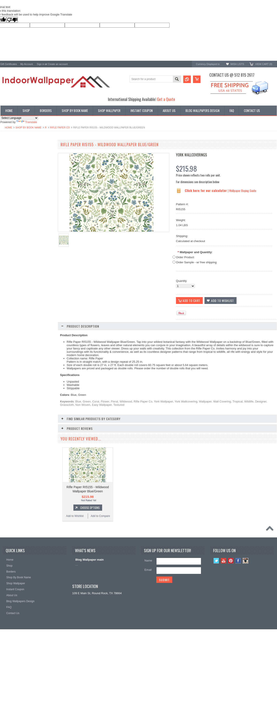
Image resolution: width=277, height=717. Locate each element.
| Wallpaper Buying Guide (242, 190)
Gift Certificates (8, 64)
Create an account (58, 64)
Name (148, 627)
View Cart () (263, 64)
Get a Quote (166, 99)
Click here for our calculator (206, 190)
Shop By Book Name (28, 127)
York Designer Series (13, 158)
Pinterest (231, 627)
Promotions (7, 161)
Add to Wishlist (13, 291)
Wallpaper (6, 154)
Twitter (216, 627)
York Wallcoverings (191, 154)
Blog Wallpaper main (89, 626)
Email (148, 636)
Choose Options (29, 283)
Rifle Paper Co (60, 127)
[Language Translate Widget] (19, 118)
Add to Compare (40, 291)
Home (8, 127)
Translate (26, 122)
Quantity (181, 281)
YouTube (223, 627)
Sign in (40, 64)
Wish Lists (237, 64)
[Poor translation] (12, 20)
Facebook (238, 627)
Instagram (245, 627)
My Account (26, 64)
